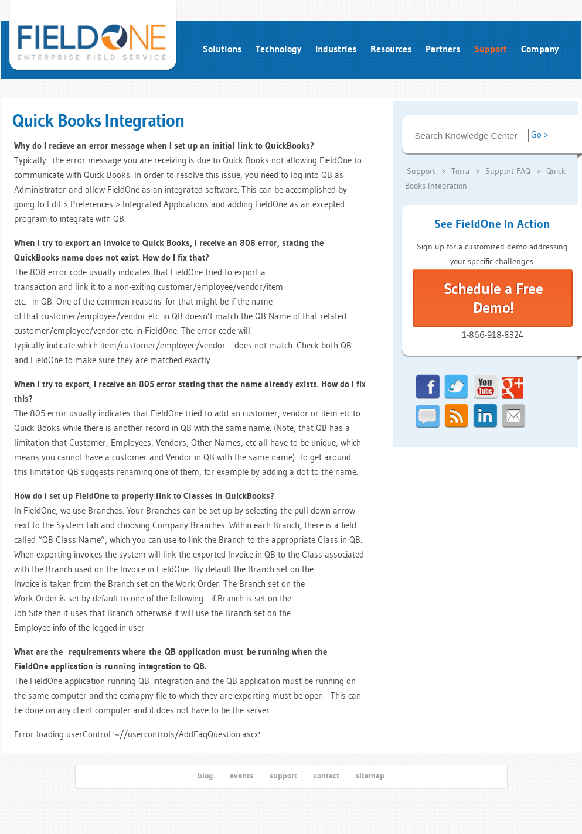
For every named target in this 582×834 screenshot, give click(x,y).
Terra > (466, 171)
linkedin (485, 416)
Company (540, 49)
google (514, 386)
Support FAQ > (514, 171)
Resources (390, 49)
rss (456, 416)
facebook (428, 386)
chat (428, 416)
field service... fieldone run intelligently (93, 36)
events (241, 775)
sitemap (370, 775)
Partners (443, 49)
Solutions (222, 49)
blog (205, 775)
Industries (335, 49)
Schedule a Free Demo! (493, 298)
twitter (456, 386)
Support (490, 49)
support (283, 775)
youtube (485, 386)
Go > (540, 134)
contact (326, 775)
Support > (427, 171)
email (514, 416)
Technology (278, 49)
